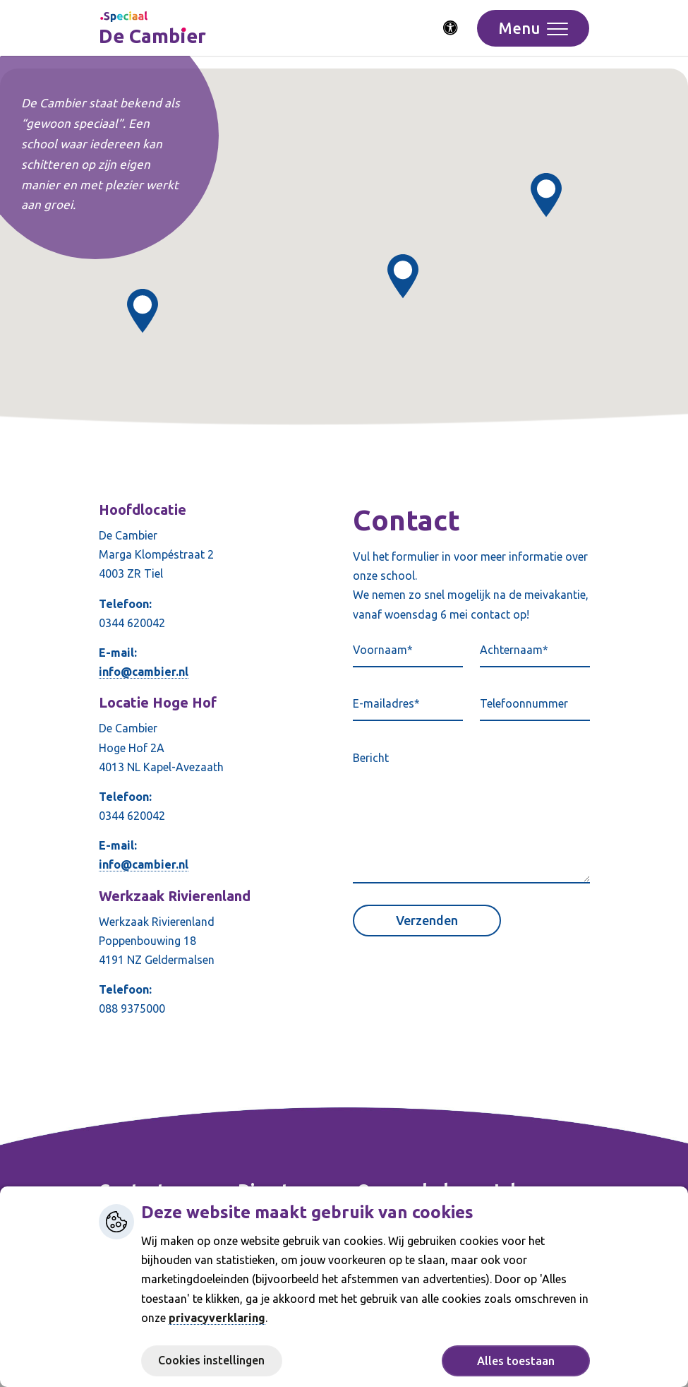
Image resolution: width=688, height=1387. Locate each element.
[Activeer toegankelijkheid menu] (451, 28)
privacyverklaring (217, 1317)
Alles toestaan (516, 1361)
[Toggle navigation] (533, 28)
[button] (546, 195)
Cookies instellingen (211, 1360)
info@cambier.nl (143, 671)
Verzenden (427, 920)
